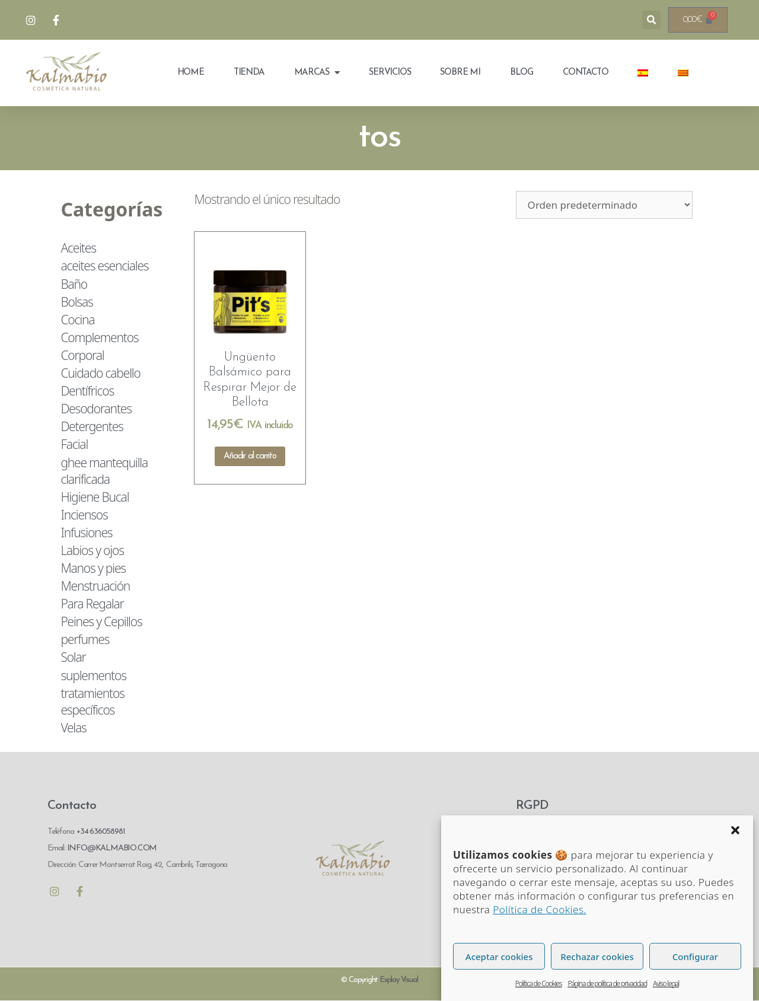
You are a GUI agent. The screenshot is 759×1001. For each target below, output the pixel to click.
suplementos (93, 675)
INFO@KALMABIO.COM (111, 848)
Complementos (99, 337)
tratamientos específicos (92, 701)
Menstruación (95, 586)
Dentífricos (87, 390)
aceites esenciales (104, 265)
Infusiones (86, 532)
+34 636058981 (100, 831)
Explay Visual (398, 980)
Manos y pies (93, 568)
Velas (73, 727)
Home (190, 72)
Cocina (77, 319)
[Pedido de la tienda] (604, 205)
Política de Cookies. (539, 919)
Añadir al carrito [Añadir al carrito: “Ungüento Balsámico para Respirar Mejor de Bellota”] (250, 456)
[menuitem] (642, 73)
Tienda (249, 72)
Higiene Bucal (94, 497)
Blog (521, 72)
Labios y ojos (91, 550)
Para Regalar (91, 603)
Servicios (389, 72)
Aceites (77, 248)
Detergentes (91, 426)
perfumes (84, 639)
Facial (74, 444)
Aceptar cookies (499, 967)
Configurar (695, 967)
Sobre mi (460, 72)
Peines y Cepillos (101, 621)
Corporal (82, 355)
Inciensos (83, 514)
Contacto (585, 72)
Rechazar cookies (596, 967)
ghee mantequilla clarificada (104, 470)
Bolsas (76, 302)
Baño (73, 284)
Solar (72, 657)
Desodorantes (95, 408)
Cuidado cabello (100, 373)
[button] (735, 840)
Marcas (317, 72)
